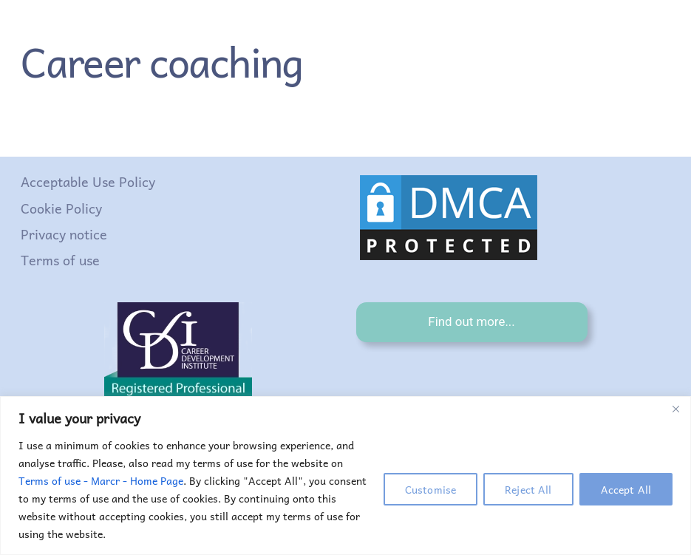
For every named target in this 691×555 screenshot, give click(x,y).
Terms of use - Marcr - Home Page (100, 480)
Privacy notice (64, 234)
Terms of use (60, 259)
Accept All (626, 489)
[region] (345, 475)
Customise (430, 489)
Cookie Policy (61, 208)
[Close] (675, 409)
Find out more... (471, 321)
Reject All (528, 489)
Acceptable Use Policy (88, 181)
